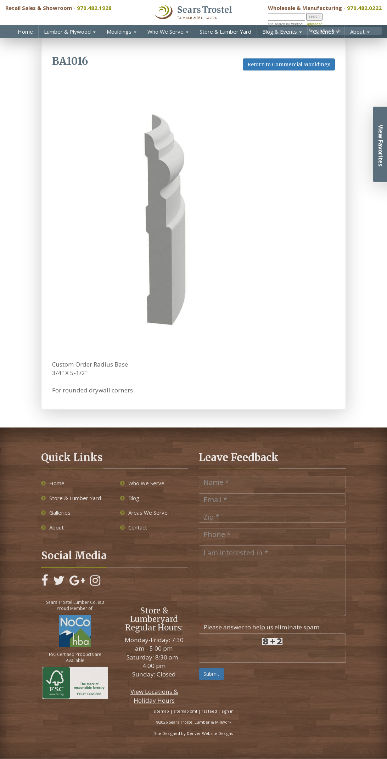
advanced (314, 24)
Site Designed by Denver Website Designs (193, 733)
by (293, 24)
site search (276, 24)
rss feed (209, 711)
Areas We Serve (144, 512)
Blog (129, 498)
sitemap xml (185, 711)
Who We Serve (168, 31)
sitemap (161, 711)
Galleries (326, 31)
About (360, 31)
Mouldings (121, 31)
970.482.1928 (94, 7)
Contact (133, 527)
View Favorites (381, 145)
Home (25, 31)
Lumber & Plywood (70, 31)
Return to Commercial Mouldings (288, 64)
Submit (211, 673)
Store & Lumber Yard (225, 31)
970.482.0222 (364, 7)
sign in (227, 711)
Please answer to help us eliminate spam (259, 626)
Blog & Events (282, 31)
